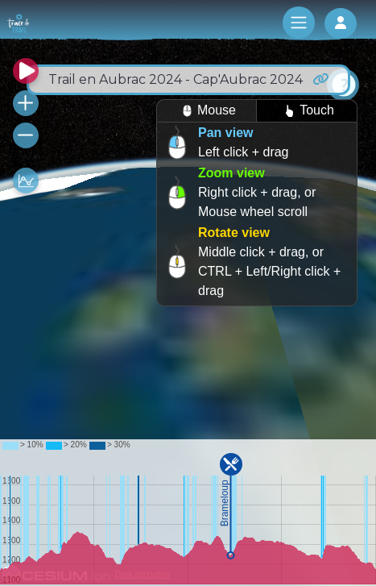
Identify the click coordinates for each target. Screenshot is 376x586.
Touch (306, 111)
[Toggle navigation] (299, 22)
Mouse (206, 111)
